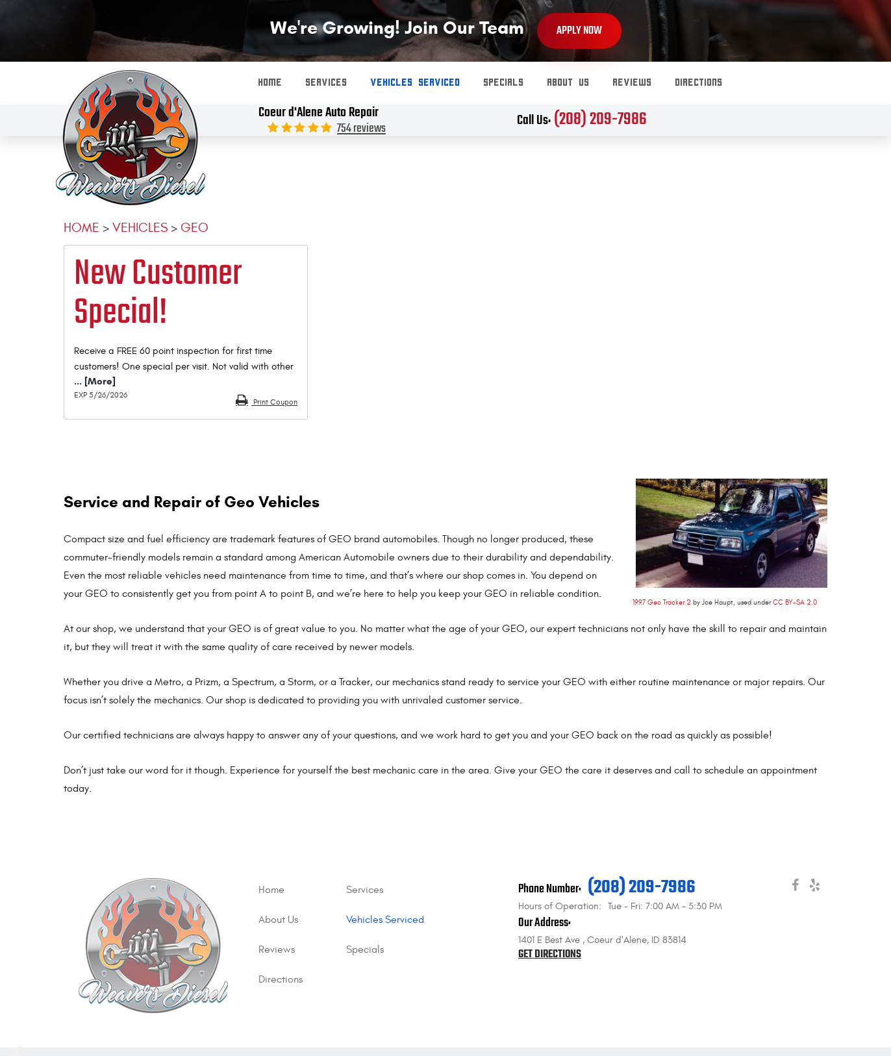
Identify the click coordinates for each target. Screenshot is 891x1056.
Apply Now (579, 31)
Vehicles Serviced (415, 82)
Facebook (794, 888)
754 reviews (361, 129)
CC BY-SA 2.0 (795, 602)
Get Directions (549, 954)
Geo (194, 227)
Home (270, 82)
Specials (504, 82)
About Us (568, 82)
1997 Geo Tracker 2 (662, 602)
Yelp (814, 888)
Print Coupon (274, 402)
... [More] (95, 381)
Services (326, 82)
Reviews (632, 82)
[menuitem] (270, 83)
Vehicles (140, 227)
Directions (699, 82)
